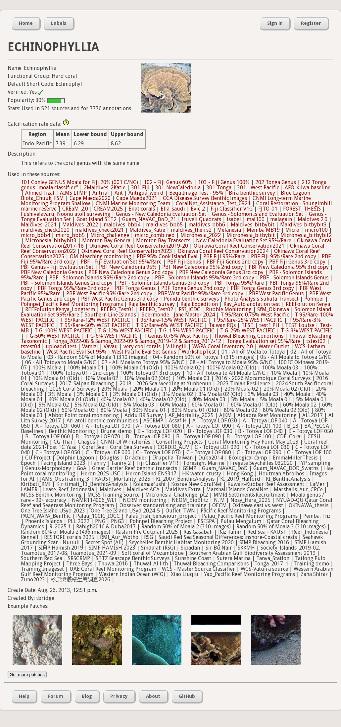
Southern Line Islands (110, 315)
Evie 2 (198, 209)
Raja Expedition (199, 304)
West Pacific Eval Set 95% (76, 352)
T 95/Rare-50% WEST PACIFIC (95, 325)
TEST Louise (299, 325)
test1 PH (269, 325)
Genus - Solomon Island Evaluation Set (257, 214)
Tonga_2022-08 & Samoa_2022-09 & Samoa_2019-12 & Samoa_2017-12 (136, 341)
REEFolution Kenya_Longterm (60, 309)
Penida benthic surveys (191, 299)
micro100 (316, 230)
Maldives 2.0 (312, 219)
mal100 (256, 219)
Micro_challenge (109, 235)
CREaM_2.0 (75, 209)
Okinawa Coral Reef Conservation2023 (126, 251)
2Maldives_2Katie (104, 187)
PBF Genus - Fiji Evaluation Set (57, 267)
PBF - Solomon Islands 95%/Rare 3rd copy (204, 277)
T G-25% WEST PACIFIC (247, 330)
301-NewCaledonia (178, 187)
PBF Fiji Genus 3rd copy (297, 262)
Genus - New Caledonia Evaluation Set (161, 214)
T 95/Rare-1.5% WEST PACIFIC (171, 320)
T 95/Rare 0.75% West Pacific (254, 315)
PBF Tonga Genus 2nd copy (193, 288)
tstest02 (315, 341)
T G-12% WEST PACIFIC (125, 330)
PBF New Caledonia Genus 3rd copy (221, 272)
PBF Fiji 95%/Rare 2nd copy (283, 256)
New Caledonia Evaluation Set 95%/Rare (243, 240)
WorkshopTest (199, 352)
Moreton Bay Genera (106, 240)
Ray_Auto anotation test (251, 304)
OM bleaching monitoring (100, 256)
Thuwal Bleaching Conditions (248, 336)
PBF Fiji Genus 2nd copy (235, 262)
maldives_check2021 (99, 230)
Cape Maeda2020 (90, 198)
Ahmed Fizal (39, 193)
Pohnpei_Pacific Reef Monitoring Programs (72, 304)
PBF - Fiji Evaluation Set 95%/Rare (121, 262)
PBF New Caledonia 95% (128, 267)
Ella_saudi (173, 209)
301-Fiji (140, 187)
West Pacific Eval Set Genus (144, 352)
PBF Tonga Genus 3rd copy (262, 288)
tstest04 (30, 346)
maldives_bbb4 (122, 224)
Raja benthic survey (151, 304)
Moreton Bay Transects (163, 240)
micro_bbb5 (70, 235)
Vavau (111, 346)
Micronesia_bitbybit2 (306, 235)
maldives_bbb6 (206, 224)
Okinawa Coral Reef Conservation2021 (239, 246)
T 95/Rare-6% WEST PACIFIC (169, 325)
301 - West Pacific (258, 187)
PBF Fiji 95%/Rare (224, 256)
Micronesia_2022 (200, 235)
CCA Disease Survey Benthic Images (205, 198)
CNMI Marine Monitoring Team (133, 203)
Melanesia (229, 230)
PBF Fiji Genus (184, 262)
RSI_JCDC (189, 309)
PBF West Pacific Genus (276, 293)
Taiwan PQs (222, 325)
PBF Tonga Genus (135, 288)
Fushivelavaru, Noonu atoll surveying (65, 214)
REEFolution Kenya (308, 304)
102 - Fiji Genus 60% (168, 182)
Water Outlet (274, 346)
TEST (247, 325)
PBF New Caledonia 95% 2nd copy (202, 267)
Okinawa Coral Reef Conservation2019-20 (138, 246)
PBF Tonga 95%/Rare (239, 283)
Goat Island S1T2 (96, 219)
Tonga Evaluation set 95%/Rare (264, 341)
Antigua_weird (146, 193)
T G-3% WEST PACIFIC (307, 330)
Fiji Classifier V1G (232, 209)
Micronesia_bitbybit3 (50, 240)
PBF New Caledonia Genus (52, 272)
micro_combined (155, 235)
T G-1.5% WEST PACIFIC (187, 330)
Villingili (176, 346)
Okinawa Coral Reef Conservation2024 (223, 251)
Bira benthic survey (252, 193)
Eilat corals (141, 209)
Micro (292, 230)
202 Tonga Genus (275, 182)
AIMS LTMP (73, 193)
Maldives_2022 (80, 224)
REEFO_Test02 (156, 309)
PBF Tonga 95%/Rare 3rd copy (73, 288)
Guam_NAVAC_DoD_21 (149, 219)
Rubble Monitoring (229, 309)
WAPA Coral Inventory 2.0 (222, 346)
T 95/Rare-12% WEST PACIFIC (95, 320)
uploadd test (61, 346)
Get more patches (27, 674)
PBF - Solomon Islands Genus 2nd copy (67, 283)
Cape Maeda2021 (136, 198)
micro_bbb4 (35, 235)
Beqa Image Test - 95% (196, 193)
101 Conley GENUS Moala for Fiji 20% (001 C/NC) (79, 182)
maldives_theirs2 (191, 230)
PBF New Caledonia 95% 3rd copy (289, 267)
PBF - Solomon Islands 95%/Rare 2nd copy (99, 277)
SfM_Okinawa (273, 309)
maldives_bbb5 (164, 224)
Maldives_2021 (39, 224)
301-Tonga (218, 187)
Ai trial (100, 193)
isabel (234, 219)
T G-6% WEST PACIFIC (112, 336)
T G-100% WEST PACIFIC (63, 330)
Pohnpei (314, 299)
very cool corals (142, 346)
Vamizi (90, 346)
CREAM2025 (108, 209)
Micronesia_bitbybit (250, 235)
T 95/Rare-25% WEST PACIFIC (248, 320)
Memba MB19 (263, 230)
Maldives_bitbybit (252, 224)
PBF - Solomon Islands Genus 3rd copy (163, 283)
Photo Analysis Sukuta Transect (261, 299)
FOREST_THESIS (302, 209)
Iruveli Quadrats (201, 219)
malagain (281, 219)
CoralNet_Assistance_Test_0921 (213, 203)
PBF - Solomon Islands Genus (294, 277)
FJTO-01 (267, 209)
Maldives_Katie (147, 230)
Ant (119, 193)
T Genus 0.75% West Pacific (175, 336)
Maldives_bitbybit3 (303, 224)
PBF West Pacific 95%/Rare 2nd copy (109, 293)
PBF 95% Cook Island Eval (167, 256)
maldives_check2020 (45, 230)
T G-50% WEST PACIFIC (52, 336)
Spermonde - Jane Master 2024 (178, 315)
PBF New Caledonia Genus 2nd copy (130, 272)
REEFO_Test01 (117, 309)
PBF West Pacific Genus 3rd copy (119, 299)
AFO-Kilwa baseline (307, 187)
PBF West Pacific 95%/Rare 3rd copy (200, 293)
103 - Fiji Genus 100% (224, 182)
